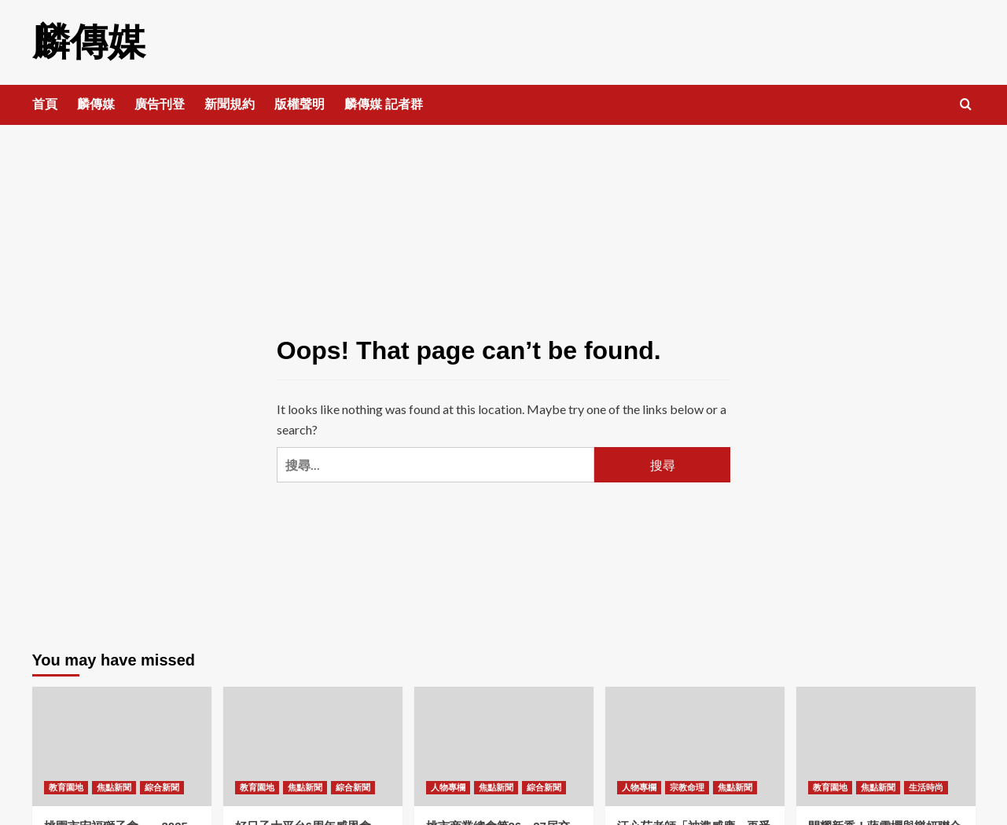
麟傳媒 (88, 42)
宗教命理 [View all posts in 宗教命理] (687, 787)
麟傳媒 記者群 (383, 104)
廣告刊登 (159, 104)
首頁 (44, 104)
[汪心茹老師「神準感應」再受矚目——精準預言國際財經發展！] (695, 746)
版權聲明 (299, 104)
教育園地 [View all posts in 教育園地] (66, 787)
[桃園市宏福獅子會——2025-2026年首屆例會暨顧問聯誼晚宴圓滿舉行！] (121, 746)
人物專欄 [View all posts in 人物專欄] (448, 787)
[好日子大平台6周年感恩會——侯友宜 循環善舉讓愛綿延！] (312, 746)
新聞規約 (229, 104)
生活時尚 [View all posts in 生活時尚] (926, 787)
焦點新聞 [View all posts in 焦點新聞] (114, 787)
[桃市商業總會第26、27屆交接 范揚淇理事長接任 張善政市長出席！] (504, 746)
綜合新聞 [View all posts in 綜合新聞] (162, 787)
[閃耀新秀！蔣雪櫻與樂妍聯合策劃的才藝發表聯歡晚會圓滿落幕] (886, 746)
